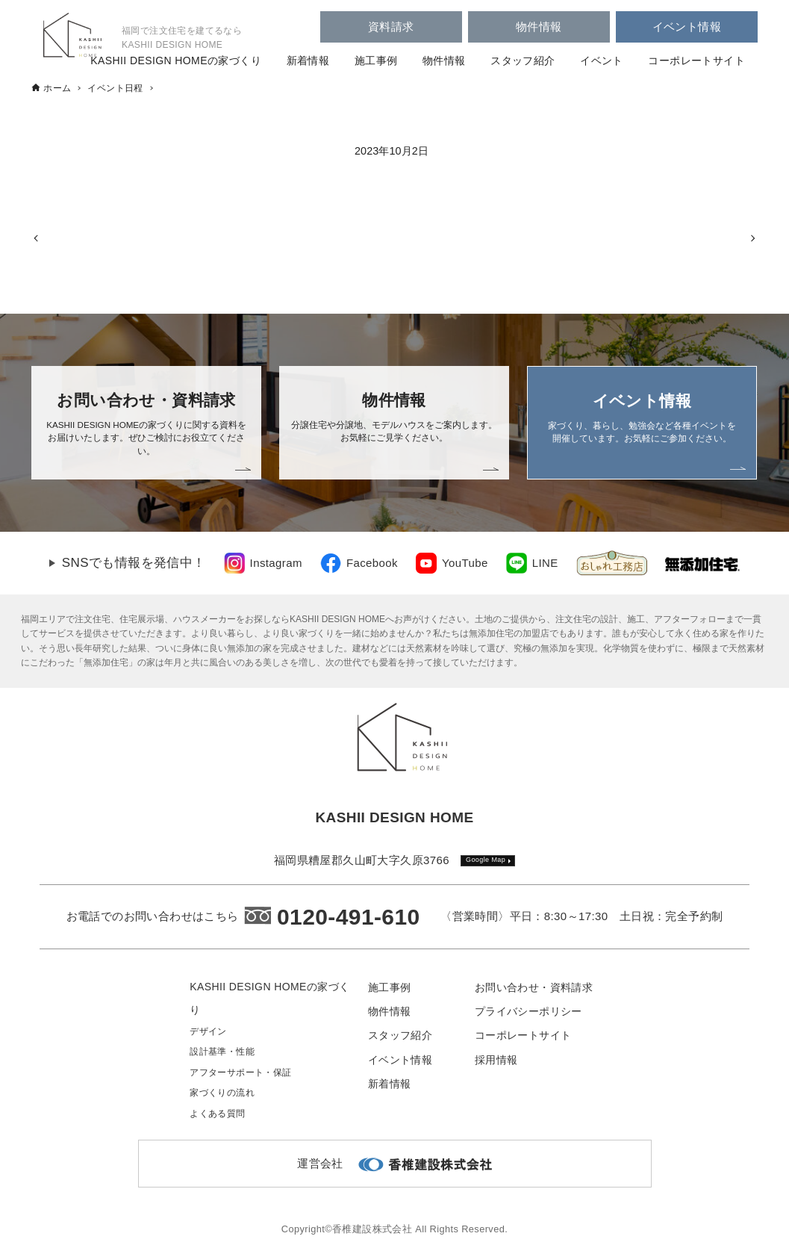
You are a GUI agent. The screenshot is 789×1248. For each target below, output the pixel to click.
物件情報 (539, 26)
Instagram (276, 562)
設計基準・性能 (222, 1051)
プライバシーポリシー (528, 1011)
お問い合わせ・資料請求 (534, 987)
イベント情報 (686, 26)
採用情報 (496, 1060)
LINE (545, 562)
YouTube (465, 562)
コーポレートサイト (696, 60)
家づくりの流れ (222, 1092)
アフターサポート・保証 (240, 1072)
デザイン (208, 1031)
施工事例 (376, 60)
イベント (601, 60)
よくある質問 (217, 1113)
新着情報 (308, 60)
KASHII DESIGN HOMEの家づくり (175, 60)
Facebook (372, 562)
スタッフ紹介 (522, 60)
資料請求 (391, 26)
